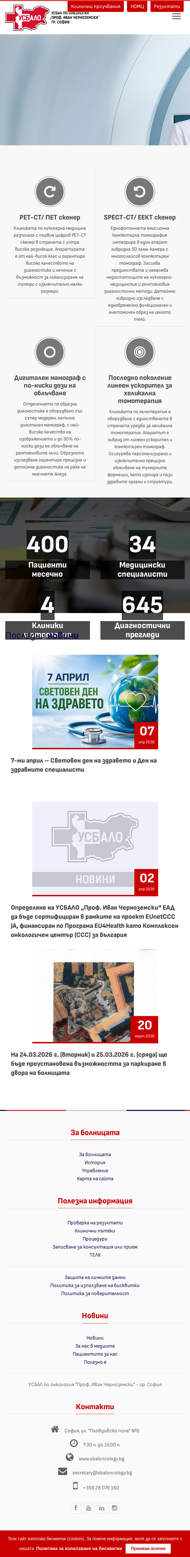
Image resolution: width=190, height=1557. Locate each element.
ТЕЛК (95, 1255)
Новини (95, 1338)
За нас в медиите (95, 1346)
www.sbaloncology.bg (101, 1458)
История (95, 1162)
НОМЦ (137, 6)
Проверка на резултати (95, 1222)
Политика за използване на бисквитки (95, 1285)
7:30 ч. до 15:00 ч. (101, 1444)
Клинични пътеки (95, 1231)
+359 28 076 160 (101, 1488)
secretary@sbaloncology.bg (102, 1472)
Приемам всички (148, 1548)
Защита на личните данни (95, 1277)
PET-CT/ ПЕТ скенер (50, 217)
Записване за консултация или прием (95, 1247)
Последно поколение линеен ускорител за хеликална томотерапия (139, 389)
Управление (95, 1170)
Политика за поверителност (95, 1293)
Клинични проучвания (95, 6)
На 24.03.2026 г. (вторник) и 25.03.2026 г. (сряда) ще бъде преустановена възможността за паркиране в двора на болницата (89, 1064)
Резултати (167, 6)
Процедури (95, 1239)
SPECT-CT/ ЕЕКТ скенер (140, 217)
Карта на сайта (95, 1178)
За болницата (95, 1154)
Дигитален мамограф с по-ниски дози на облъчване (50, 385)
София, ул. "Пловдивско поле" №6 (101, 1430)
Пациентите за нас (95, 1354)
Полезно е (95, 1362)
